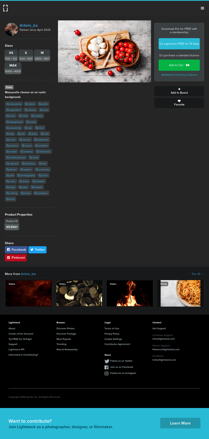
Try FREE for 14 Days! (20, 339)
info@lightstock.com (163, 338)
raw (28, 128)
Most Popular (64, 339)
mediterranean (16, 157)
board (25, 193)
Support (13, 344)
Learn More (180, 423)
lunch (11, 139)
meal (23, 116)
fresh (11, 116)
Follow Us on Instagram (123, 373)
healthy (36, 116)
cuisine (25, 139)
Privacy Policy (111, 333)
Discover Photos (66, 328)
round (26, 145)
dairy (33, 133)
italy (10, 133)
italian (30, 104)
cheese (30, 110)
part (10, 175)
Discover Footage (66, 333)
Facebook (16, 249)
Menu (202, 8)
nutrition (42, 145)
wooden (38, 181)
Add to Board (179, 91)
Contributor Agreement (117, 344)
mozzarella (14, 104)
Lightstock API (16, 349)
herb (10, 199)
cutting (12, 193)
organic (26, 169)
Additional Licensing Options (179, 75)
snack (31, 122)
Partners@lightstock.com (166, 349)
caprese (12, 163)
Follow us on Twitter (121, 361)
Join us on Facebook (121, 367)
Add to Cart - (179, 65)
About (12, 328)
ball (21, 133)
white (43, 104)
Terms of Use (111, 328)
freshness (43, 151)
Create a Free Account (21, 333)
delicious (28, 163)
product (12, 145)
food (44, 110)
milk (44, 133)
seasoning (14, 128)
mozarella (42, 169)
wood (24, 181)
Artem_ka (29, 25)
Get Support (159, 328)
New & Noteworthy (67, 349)
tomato (37, 187)
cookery (26, 151)
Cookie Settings (113, 339)
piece (43, 175)
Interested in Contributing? (23, 354)
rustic (11, 181)
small (34, 157)
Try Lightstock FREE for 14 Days (179, 44)
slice (40, 128)
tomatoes (41, 193)
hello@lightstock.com (164, 359)
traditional (41, 139)
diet (42, 163)
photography (26, 175)
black (11, 187)
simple (12, 151)
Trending (61, 344)
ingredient (14, 110)
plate (23, 187)
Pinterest (16, 257)
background (14, 122)
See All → (198, 274)
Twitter (37, 249)
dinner (12, 169)
